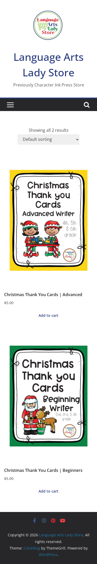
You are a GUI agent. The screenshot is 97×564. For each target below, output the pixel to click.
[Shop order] (48, 139)
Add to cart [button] (48, 315)
